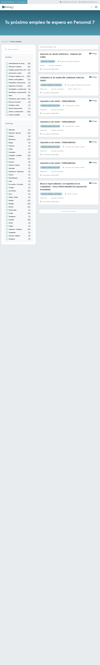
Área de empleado (7, 2)
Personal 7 (5, 42)
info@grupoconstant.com (88, 2)
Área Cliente (21, 2)
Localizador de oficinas (68, 2)
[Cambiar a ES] (91, 7)
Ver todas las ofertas (68, 211)
